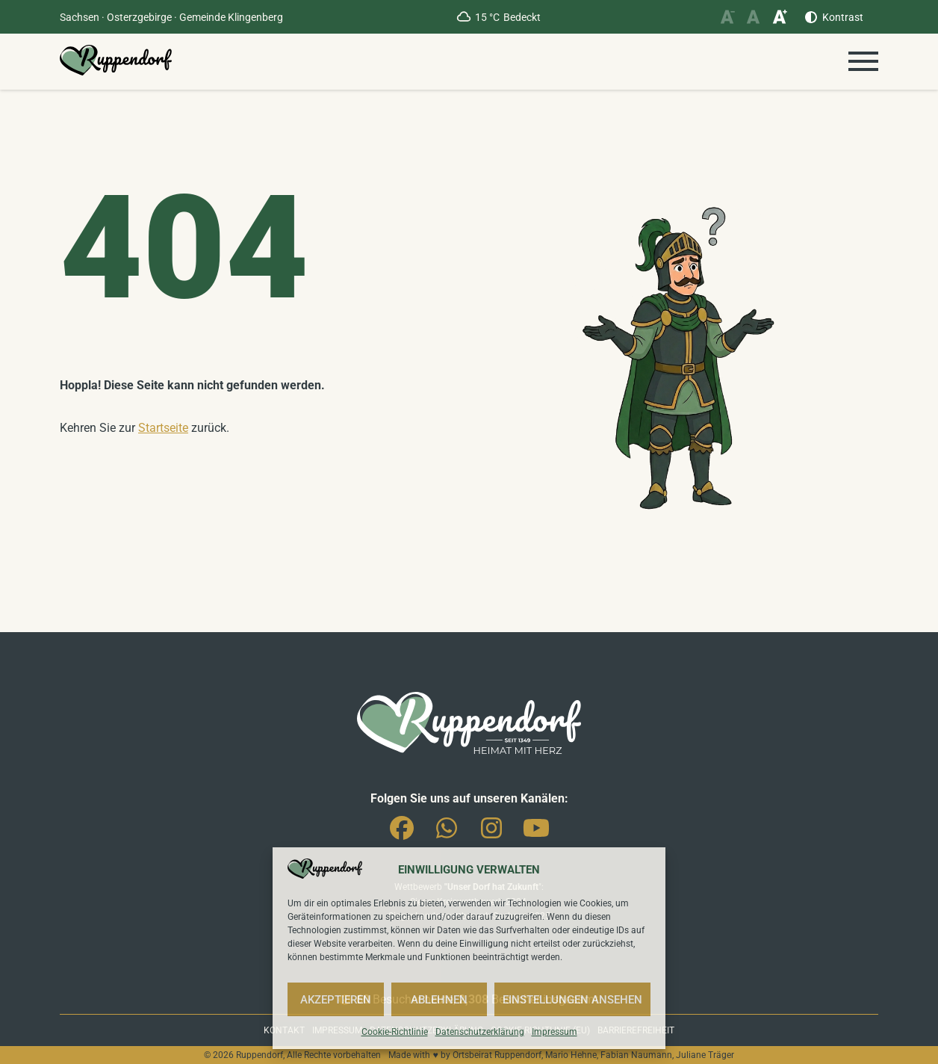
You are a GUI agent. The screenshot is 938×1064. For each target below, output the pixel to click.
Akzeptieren (335, 999)
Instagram (491, 834)
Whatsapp (447, 834)
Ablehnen (439, 999)
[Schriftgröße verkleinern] (727, 17)
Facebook (402, 834)
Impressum (554, 1032)
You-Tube (536, 834)
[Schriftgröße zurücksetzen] (753, 17)
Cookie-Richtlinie (394, 1032)
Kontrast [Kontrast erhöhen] (842, 17)
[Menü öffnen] (863, 61)
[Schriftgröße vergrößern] (779, 17)
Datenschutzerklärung (479, 1032)
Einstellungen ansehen (572, 999)
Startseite (163, 428)
